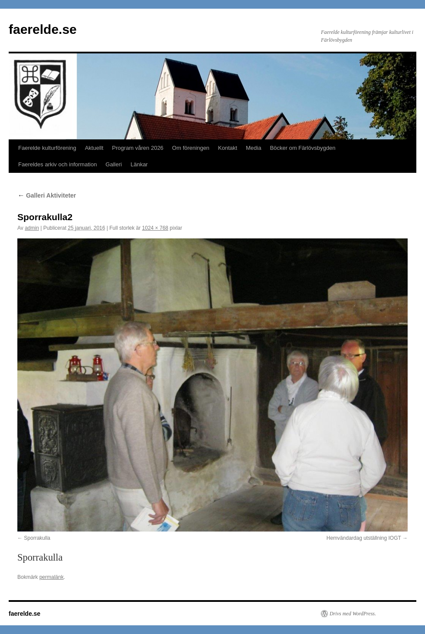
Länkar (139, 164)
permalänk (51, 577)
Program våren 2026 (137, 148)
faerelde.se (43, 29)
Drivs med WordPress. (353, 614)
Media (253, 148)
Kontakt (227, 148)
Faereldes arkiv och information (57, 164)
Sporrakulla (37, 538)
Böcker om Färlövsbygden (302, 148)
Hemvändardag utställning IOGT (364, 538)
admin (32, 228)
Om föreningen (190, 148)
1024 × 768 (155, 228)
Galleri (113, 164)
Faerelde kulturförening (47, 148)
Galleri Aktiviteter (46, 195)
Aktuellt (94, 148)
